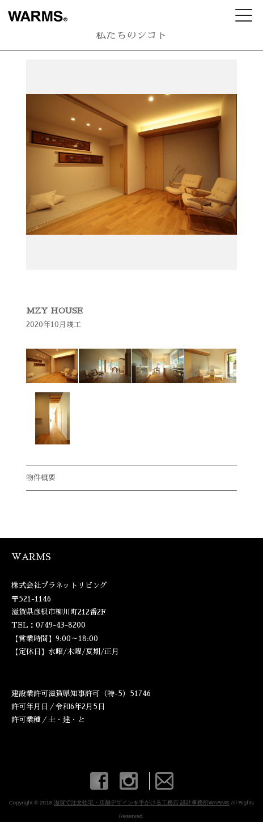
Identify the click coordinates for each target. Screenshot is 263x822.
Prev (41, 164)
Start (127, 284)
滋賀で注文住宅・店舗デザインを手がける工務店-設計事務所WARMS (142, 802)
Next (222, 164)
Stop (136, 284)
